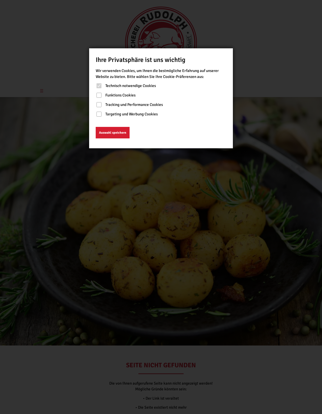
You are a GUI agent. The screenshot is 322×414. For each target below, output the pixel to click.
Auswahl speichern (112, 133)
